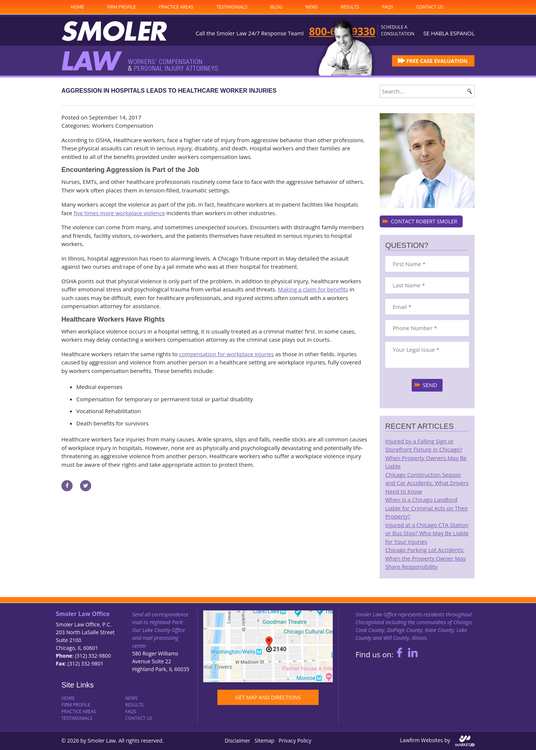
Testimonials (232, 7)
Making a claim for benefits (313, 289)
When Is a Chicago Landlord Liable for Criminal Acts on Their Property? (426, 508)
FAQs (387, 7)
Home (77, 7)
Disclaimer (237, 740)
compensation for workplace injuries (226, 354)
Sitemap (264, 740)
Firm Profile (121, 7)
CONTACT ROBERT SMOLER (424, 221)
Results (350, 7)
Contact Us (429, 7)
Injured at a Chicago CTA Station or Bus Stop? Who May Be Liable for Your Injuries (427, 533)
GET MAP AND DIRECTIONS (268, 697)
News (311, 7)
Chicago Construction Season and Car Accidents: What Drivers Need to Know (427, 483)
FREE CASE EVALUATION (437, 60)
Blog (276, 7)
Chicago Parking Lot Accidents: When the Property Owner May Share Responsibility (425, 558)
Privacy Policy (295, 740)
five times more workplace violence (119, 213)
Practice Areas (176, 7)
